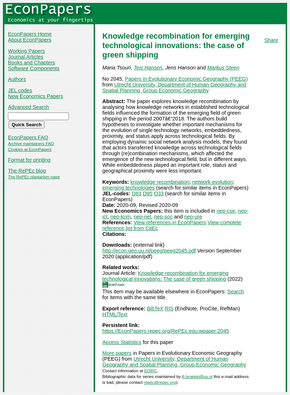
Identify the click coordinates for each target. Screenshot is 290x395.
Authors (17, 79)
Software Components (33, 68)
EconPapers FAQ (28, 137)
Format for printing (29, 160)
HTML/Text (115, 314)
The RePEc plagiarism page (34, 177)
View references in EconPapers (169, 222)
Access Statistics (121, 342)
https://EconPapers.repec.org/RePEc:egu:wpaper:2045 (165, 331)
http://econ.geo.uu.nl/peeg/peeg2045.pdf (149, 251)
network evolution (212, 182)
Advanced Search (28, 107)
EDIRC (150, 371)
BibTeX (155, 308)
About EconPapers (29, 40)
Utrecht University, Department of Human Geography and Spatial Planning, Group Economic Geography (174, 87)
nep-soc (163, 217)
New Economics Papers (35, 96)
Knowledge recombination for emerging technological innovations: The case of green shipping (165, 276)
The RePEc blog (27, 171)
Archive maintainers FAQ (31, 143)
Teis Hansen (148, 68)
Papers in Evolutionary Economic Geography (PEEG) (186, 79)
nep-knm (120, 217)
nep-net (142, 217)
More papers (117, 353)
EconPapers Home (30, 34)
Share (271, 40)
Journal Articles (25, 57)
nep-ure (193, 217)
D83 (136, 193)
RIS (169, 308)
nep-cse (226, 211)
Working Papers (26, 51)
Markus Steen (223, 68)
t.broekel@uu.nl (198, 376)
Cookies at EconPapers (29, 149)
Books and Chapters (31, 62)
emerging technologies (128, 188)
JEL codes (20, 90)
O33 (158, 193)
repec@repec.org (160, 382)
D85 (147, 193)
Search (235, 291)
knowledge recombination (160, 182)
